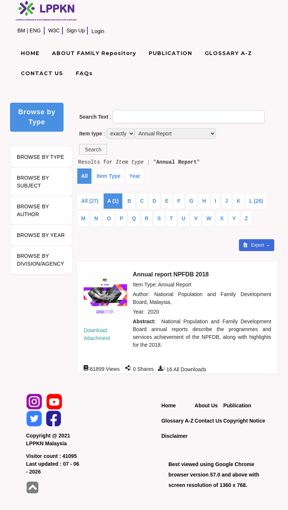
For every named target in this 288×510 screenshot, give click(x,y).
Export (254, 245)
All (84, 176)
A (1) (113, 201)
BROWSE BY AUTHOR (33, 210)
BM (21, 30)
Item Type (108, 176)
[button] (93, 149)
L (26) (256, 201)
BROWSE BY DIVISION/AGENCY (40, 260)
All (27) (89, 201)
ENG (35, 30)
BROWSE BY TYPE (40, 157)
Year (134, 176)
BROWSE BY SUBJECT (33, 182)
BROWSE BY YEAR (41, 235)
